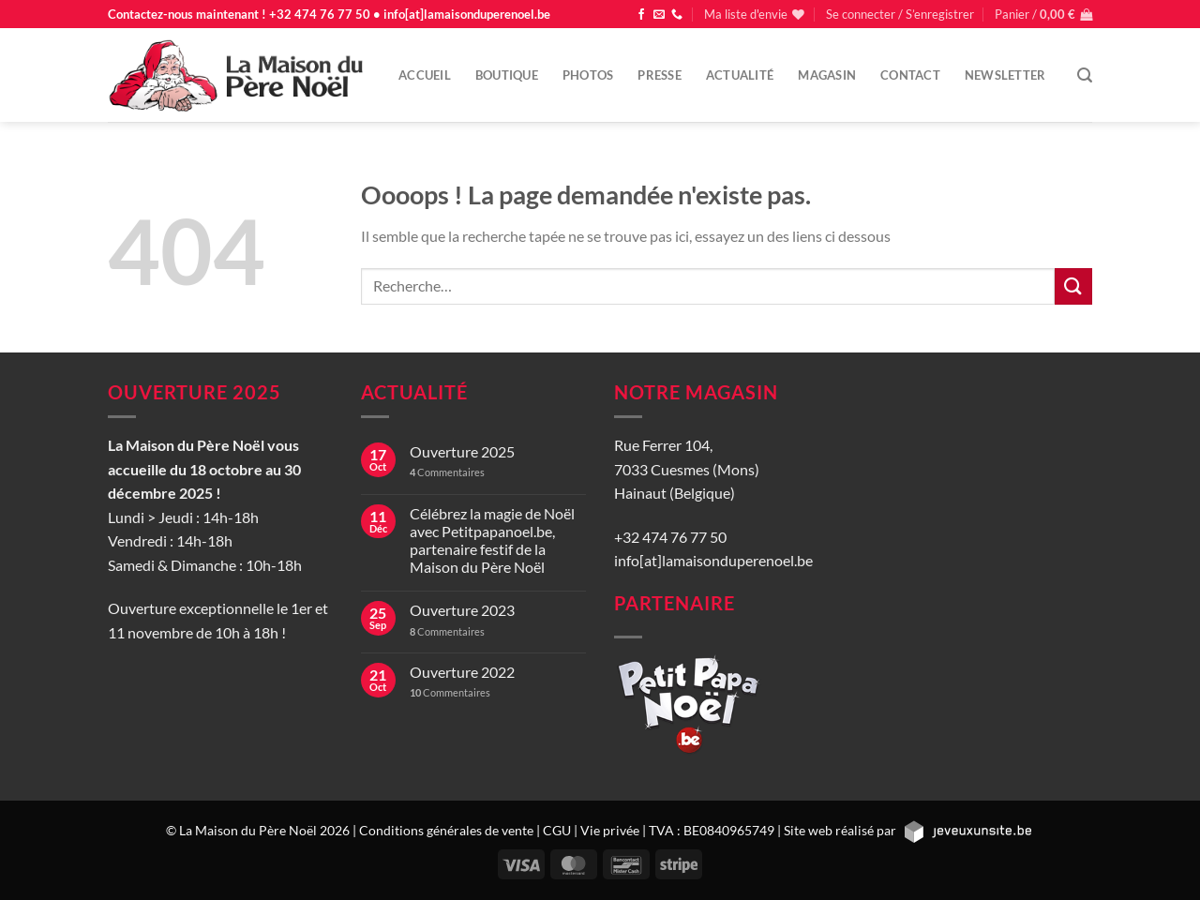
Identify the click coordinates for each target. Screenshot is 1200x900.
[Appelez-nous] (676, 15)
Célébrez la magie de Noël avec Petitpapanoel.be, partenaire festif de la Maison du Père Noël (492, 540)
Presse (660, 75)
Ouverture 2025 (462, 451)
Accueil (424, 75)
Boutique (506, 75)
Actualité (739, 75)
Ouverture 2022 (462, 672)
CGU (557, 830)
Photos (588, 75)
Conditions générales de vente (446, 830)
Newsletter (1005, 75)
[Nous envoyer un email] (659, 15)
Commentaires (447, 472)
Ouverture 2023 (462, 610)
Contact (910, 75)
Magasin (827, 75)
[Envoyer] (1073, 286)
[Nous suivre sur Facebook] (641, 15)
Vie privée (609, 830)
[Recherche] (1084, 75)
